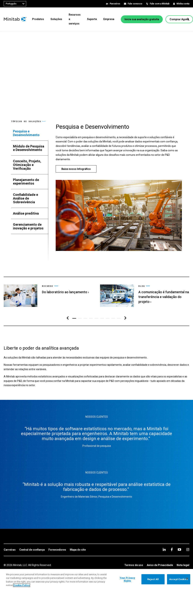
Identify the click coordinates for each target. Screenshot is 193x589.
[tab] (29, 133)
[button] (188, 19)
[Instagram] (187, 549)
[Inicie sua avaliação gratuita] (142, 19)
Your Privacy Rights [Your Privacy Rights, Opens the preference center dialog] (127, 579)
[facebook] (172, 549)
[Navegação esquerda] (68, 318)
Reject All (153, 579)
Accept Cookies (178, 579)
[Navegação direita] (125, 318)
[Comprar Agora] (179, 19)
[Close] (187, 579)
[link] (48, 295)
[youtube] (179, 549)
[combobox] (15, 3)
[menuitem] (38, 19)
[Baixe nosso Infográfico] (76, 168)
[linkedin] (164, 549)
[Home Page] (15, 19)
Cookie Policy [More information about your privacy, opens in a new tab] (22, 585)
